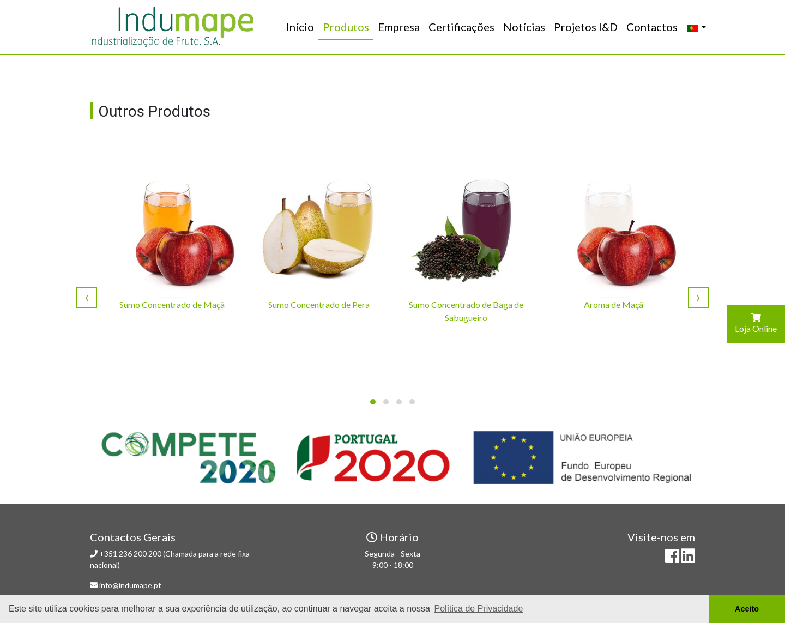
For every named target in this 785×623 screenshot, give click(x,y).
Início (302, 25)
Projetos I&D (586, 26)
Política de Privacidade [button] (478, 608)
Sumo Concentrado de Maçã (172, 304)
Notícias (524, 26)
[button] (372, 401)
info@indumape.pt (130, 585)
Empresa (399, 26)
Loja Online (756, 323)
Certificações (461, 26)
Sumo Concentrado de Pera (319, 304)
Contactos (652, 26)
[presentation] (86, 296)
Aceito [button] (747, 608)
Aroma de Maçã (613, 304)
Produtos (346, 26)
